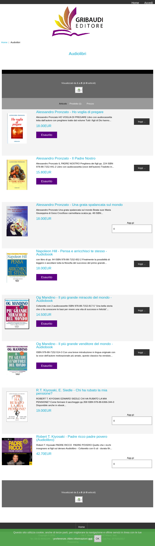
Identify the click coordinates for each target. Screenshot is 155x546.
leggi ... (141, 121)
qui (90, 541)
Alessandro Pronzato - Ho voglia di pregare (70, 112)
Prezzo (90, 103)
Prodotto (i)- (76, 103)
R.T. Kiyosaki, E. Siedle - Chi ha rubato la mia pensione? (71, 391)
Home (135, 2)
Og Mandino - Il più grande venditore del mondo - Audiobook (74, 345)
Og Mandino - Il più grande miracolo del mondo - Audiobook (74, 299)
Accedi (148, 2)
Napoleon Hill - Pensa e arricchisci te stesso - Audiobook (71, 252)
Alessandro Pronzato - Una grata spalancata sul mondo (79, 205)
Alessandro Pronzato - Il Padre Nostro (66, 158)
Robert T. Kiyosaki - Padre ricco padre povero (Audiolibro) (71, 438)
